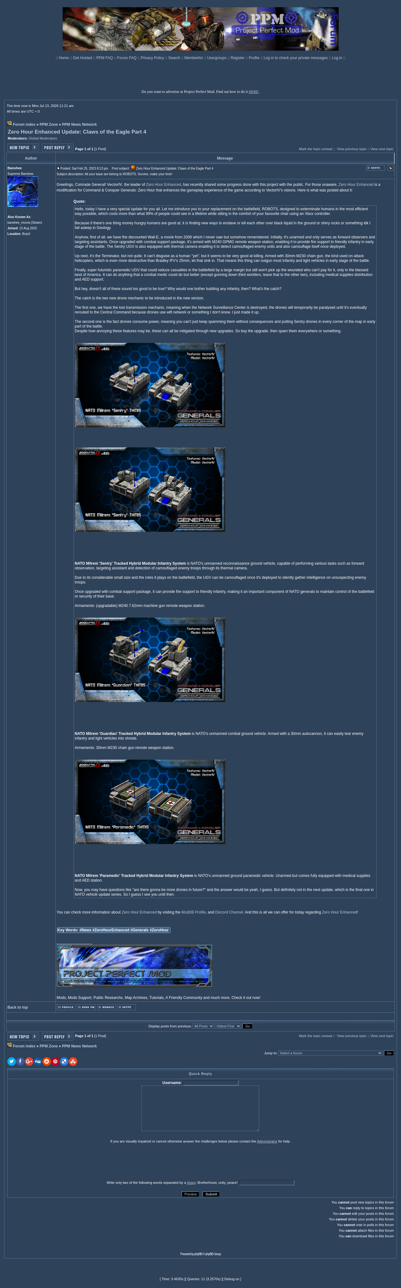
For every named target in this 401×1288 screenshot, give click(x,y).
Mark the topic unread (315, 149)
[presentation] (55, 1161)
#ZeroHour (159, 930)
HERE (253, 91)
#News (85, 930)
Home (64, 58)
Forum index (24, 124)
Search (174, 58)
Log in (337, 58)
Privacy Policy (153, 58)
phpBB (198, 1254)
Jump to (270, 1053)
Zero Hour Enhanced (163, 184)
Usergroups (217, 58)
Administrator (267, 1141)
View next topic (381, 149)
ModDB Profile (193, 912)
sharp (191, 1182)
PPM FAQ (105, 58)
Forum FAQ (127, 58)
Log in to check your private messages (296, 58)
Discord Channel (229, 912)
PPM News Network (79, 124)
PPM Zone (49, 124)
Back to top (18, 1007)
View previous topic (352, 149)
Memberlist (194, 58)
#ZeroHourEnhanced (110, 930)
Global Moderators (43, 138)
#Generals (139, 930)
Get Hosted (83, 58)
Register (238, 58)
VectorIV (114, 184)
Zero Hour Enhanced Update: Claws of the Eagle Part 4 (77, 132)
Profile (254, 58)
